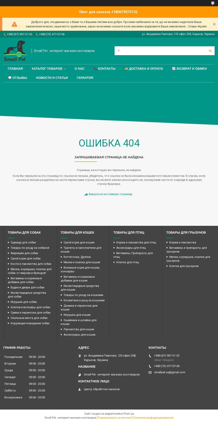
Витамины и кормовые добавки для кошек (78, 278)
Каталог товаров (47, 68)
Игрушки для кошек (77, 314)
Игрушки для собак (24, 302)
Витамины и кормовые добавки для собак (25, 280)
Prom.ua (129, 413)
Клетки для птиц (127, 262)
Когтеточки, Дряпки (77, 257)
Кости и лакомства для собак (31, 263)
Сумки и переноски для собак (31, 312)
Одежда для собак (23, 242)
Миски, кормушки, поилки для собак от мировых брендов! (30, 271)
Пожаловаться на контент (114, 417)
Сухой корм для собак (26, 258)
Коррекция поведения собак (30, 323)
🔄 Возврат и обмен (189, 68)
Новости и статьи (52, 78)
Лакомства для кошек (79, 329)
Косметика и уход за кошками (84, 300)
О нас (80, 68)
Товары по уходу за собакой (30, 247)
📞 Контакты (104, 68)
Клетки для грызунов (184, 266)
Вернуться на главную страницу (110, 194)
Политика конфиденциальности (153, 417)
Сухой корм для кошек (79, 242)
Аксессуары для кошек (80, 334)
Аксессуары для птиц (131, 247)
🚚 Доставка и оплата (143, 68)
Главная (15, 68)
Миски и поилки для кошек (82, 262)
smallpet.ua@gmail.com (169, 372)
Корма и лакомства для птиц (136, 242)
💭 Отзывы (17, 78)
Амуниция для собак (24, 253)
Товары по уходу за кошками (83, 295)
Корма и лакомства (182, 242)
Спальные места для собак (29, 318)
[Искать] (210, 50)
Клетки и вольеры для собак (30, 307)
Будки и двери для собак (27, 287)
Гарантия (85, 78)
